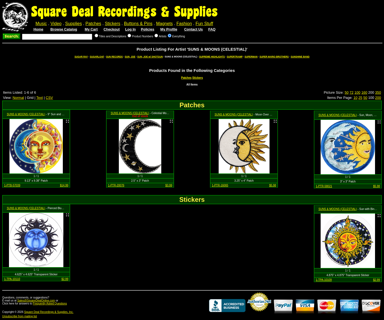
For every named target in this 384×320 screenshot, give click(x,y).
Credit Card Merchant (259, 313)
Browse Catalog (63, 29)
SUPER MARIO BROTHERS (274, 56)
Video (56, 23)
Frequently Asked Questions (50, 303)
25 (360, 98)
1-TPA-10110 (12, 279)
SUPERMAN (250, 56)
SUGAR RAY (81, 56)
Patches (93, 23)
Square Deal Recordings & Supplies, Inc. (48, 311)
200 (378, 98)
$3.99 (168, 185)
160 (364, 92)
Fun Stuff (204, 23)
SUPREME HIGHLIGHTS (212, 56)
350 (378, 92)
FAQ (212, 29)
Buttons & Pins (138, 23)
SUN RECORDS (114, 56)
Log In (130, 29)
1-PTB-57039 (12, 185)
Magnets (164, 23)
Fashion (184, 23)
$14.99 (64, 185)
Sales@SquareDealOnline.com (36, 300)
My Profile (168, 29)
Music (41, 23)
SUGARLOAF (97, 56)
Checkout (112, 29)
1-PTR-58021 (324, 186)
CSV (49, 98)
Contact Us (193, 29)
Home (38, 29)
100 (357, 92)
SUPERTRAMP (235, 56)
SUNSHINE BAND (300, 56)
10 (355, 98)
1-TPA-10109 (324, 279)
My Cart (91, 29)
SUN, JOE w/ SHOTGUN (150, 56)
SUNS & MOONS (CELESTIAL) (26, 114)
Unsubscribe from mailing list (19, 316)
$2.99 (64, 279)
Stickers (112, 23)
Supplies (73, 23)
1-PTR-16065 (220, 185)
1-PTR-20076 (116, 185)
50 (346, 92)
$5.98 (272, 185)
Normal (18, 98)
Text (39, 98)
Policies (147, 29)
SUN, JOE (130, 56)
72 (351, 92)
